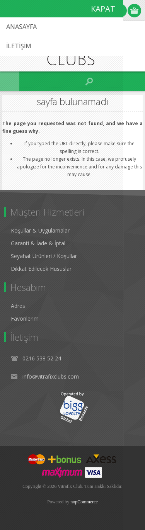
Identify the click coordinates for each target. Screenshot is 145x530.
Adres (18, 305)
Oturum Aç (120, 10)
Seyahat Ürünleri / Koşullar (44, 256)
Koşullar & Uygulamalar (40, 230)
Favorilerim (25, 318)
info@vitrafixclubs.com (50, 376)
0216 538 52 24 (41, 358)
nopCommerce (84, 502)
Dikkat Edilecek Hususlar (41, 268)
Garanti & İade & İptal (38, 243)
